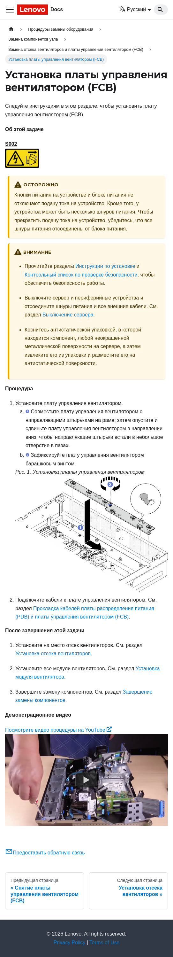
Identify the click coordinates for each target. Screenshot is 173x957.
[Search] (161, 9)
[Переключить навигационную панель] (10, 9)
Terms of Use (104, 942)
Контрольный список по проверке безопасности (81, 274)
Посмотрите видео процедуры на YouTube (58, 730)
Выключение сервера (68, 314)
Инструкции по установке (105, 266)
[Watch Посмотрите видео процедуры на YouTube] (86, 780)
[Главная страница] (11, 29)
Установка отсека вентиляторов (53, 653)
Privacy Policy (70, 942)
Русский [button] (132, 9)
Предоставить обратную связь (45, 852)
